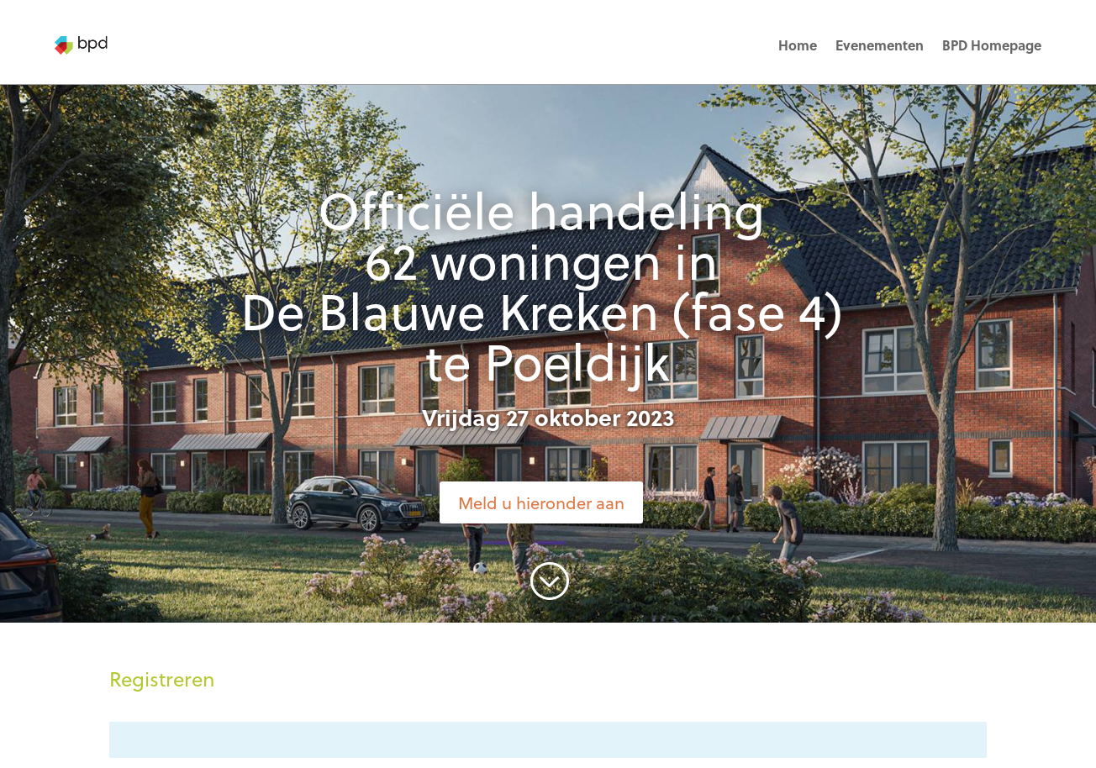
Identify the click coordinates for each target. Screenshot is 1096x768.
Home (797, 45)
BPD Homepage (991, 45)
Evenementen (879, 45)
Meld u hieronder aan (541, 502)
